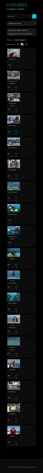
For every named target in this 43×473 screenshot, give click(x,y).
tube (18, 44)
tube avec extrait (22, 44)
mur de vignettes (26, 44)
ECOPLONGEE (17, 4)
